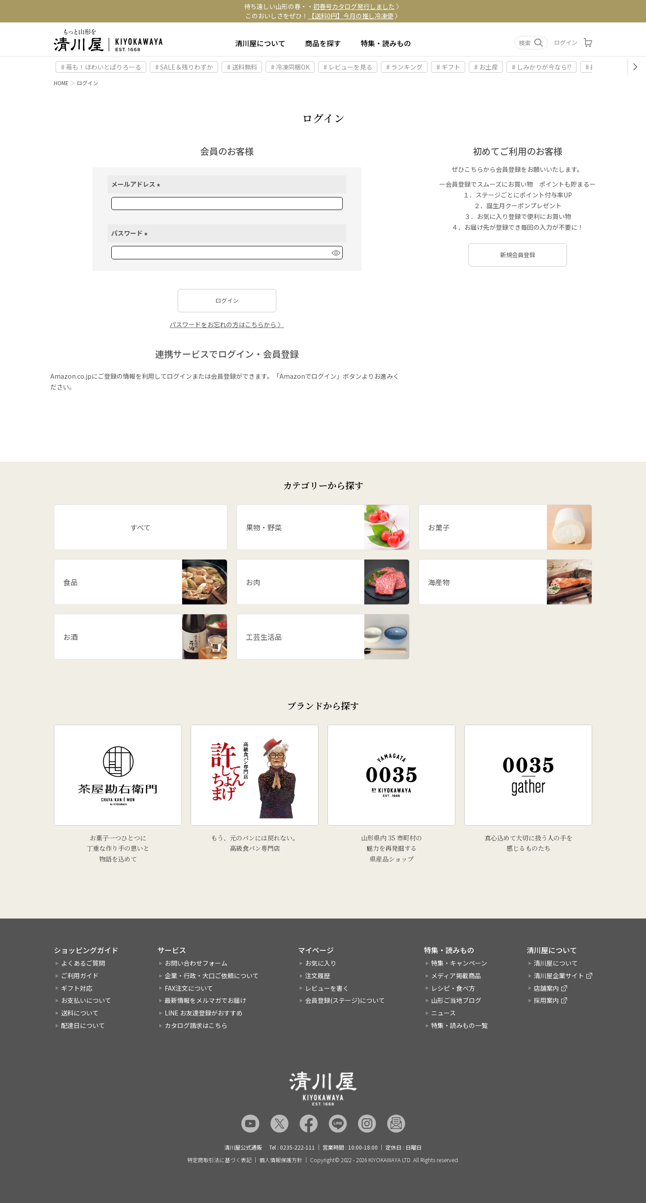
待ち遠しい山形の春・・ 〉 (323, 6)
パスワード (130, 232)
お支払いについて (86, 1000)
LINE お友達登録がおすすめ (204, 1012)
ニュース (443, 1012)
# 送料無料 (242, 66)
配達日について (83, 1025)
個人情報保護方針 (280, 1160)
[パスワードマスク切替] (335, 252)
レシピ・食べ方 (453, 988)
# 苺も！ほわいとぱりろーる (101, 66)
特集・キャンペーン (459, 962)
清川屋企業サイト (559, 975)
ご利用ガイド (80, 975)
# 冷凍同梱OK (290, 66)
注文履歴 (317, 975)
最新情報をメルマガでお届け (205, 1000)
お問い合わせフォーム (196, 962)
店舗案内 (546, 988)
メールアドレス (137, 183)
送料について (80, 1012)
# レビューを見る (347, 66)
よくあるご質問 (83, 962)
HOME (61, 83)
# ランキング (404, 66)
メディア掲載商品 (456, 975)
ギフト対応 (76, 988)
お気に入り (320, 962)
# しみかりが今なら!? (542, 66)
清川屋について (260, 43)
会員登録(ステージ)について (345, 1000)
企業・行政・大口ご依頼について (212, 975)
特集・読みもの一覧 (459, 1025)
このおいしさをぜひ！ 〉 (323, 15)
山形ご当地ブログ (456, 1000)
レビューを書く (327, 988)
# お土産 (486, 66)
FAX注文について (189, 988)
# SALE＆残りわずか (184, 66)
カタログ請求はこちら (196, 1025)
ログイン (565, 42)
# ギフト (448, 66)
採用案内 (546, 1000)
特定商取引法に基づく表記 (219, 1160)
